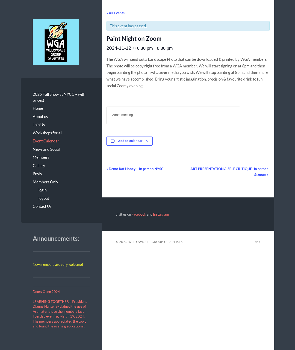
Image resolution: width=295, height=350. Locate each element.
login (42, 190)
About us (40, 116)
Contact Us (42, 206)
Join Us (39, 124)
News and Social (46, 149)
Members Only (45, 181)
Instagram (161, 214)
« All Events (115, 13)
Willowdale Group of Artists (155, 242)
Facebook (139, 214)
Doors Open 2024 (46, 291)
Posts (37, 173)
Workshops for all (47, 132)
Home (38, 108)
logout (43, 198)
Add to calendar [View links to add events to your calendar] (130, 141)
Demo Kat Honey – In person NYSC (134, 169)
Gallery (39, 165)
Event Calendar (46, 141)
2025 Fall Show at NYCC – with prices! (59, 97)
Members (41, 157)
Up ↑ (257, 242)
